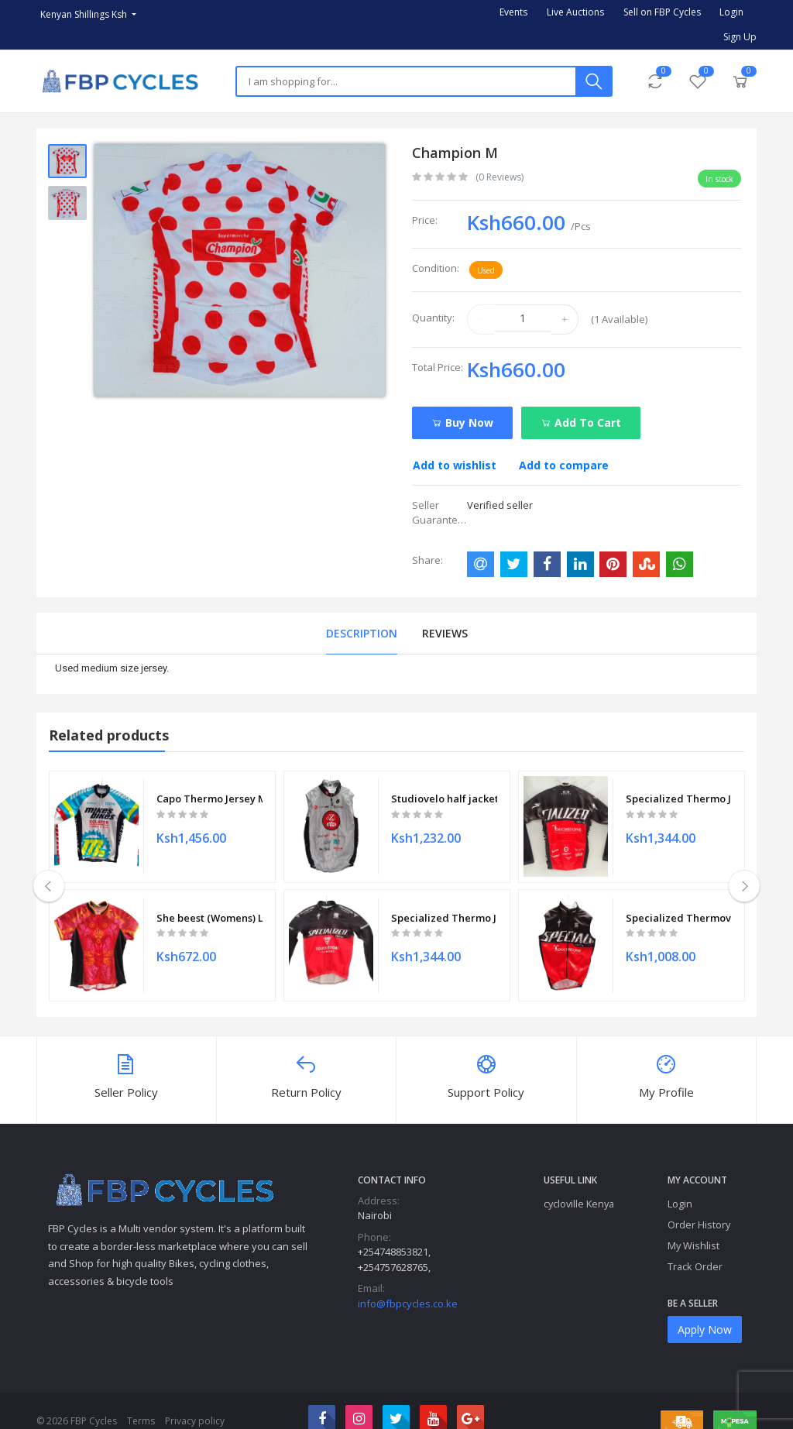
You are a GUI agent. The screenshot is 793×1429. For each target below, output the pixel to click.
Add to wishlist (454, 465)
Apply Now (705, 1310)
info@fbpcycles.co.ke (408, 1283)
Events (513, 12)
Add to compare (564, 465)
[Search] (405, 81)
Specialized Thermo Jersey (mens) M (444, 903)
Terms (141, 1400)
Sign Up (740, 36)
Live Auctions (575, 12)
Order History (699, 1205)
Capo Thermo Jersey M (209, 794)
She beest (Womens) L (209, 903)
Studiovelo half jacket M (444, 794)
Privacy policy (195, 1400)
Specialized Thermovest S (679, 903)
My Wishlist (693, 1226)
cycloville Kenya (579, 1183)
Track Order (695, 1247)
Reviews (445, 633)
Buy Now (462, 422)
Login (731, 12)
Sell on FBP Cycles (662, 12)
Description (361, 633)
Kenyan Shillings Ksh (84, 14)
